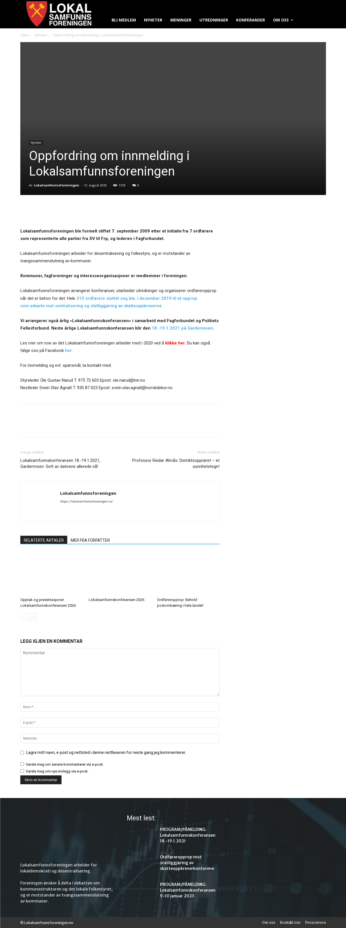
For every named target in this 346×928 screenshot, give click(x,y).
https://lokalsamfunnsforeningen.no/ (86, 501)
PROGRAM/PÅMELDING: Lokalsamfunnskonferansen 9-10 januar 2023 (187, 890)
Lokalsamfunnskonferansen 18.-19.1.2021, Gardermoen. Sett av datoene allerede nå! (60, 463)
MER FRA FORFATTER (90, 540)
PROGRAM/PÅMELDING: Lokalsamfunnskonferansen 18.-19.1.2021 (187, 835)
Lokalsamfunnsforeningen (56, 185)
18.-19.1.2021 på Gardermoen (182, 328)
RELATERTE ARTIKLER (44, 540)
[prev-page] (23, 616)
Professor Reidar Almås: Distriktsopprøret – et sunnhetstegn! (176, 463)
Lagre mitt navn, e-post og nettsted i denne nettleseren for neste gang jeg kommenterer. (106, 752)
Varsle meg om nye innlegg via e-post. (57, 771)
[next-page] (33, 616)
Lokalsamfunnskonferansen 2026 (116, 600)
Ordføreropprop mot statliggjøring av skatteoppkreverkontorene (187, 862)
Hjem (24, 35)
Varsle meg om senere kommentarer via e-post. (65, 764)
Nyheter (40, 35)
